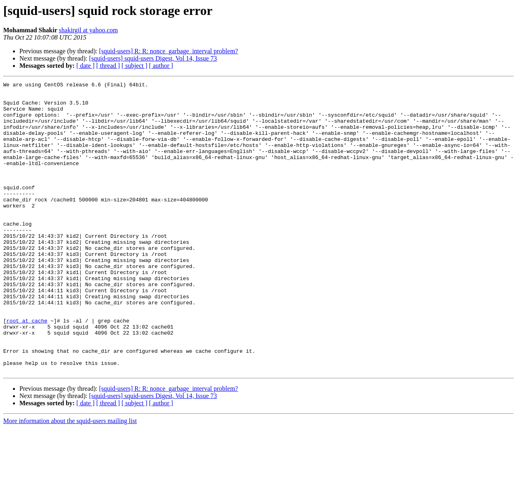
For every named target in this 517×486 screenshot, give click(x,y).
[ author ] (161, 65)
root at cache (26, 369)
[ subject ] (134, 65)
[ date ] (85, 65)
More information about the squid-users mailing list (70, 479)
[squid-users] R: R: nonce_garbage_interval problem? (168, 51)
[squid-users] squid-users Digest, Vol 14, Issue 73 (153, 58)
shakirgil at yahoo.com (88, 30)
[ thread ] (108, 65)
